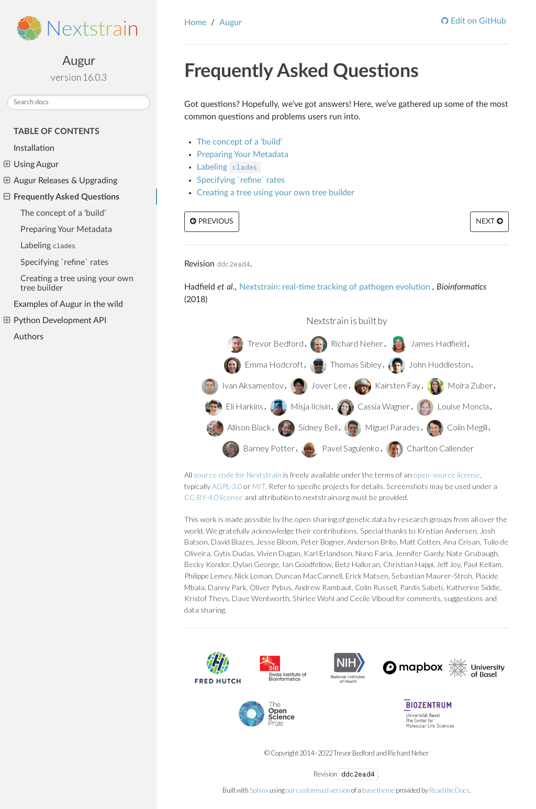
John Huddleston (429, 364)
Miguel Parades (382, 427)
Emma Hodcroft (263, 364)
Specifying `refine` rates (64, 262)
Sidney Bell (308, 427)
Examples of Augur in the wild (68, 304)
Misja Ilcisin (300, 406)
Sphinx (259, 790)
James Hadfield (428, 343)
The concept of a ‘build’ (63, 213)
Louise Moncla (453, 406)
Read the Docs (449, 790)
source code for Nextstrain (238, 474)
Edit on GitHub (477, 21)
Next (489, 221)
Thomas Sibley (346, 364)
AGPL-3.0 (227, 486)
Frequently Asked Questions (61, 197)
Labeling (47, 245)
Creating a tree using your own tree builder (76, 283)
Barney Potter (258, 448)
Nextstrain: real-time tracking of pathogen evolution (334, 287)
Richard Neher (346, 343)
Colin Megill (457, 427)
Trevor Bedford (265, 343)
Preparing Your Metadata (66, 229)
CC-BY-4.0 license (213, 497)
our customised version (318, 790)
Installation (34, 148)
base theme (378, 790)
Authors (28, 337)
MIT (258, 486)
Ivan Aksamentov (243, 385)
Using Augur (31, 164)
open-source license (447, 474)
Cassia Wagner (373, 406)
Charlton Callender (430, 448)
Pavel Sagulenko (340, 448)
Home (195, 22)
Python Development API (55, 320)
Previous (211, 221)
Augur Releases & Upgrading (60, 180)
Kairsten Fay (387, 385)
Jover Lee (319, 385)
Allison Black (239, 427)
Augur (78, 61)
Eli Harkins (234, 406)
